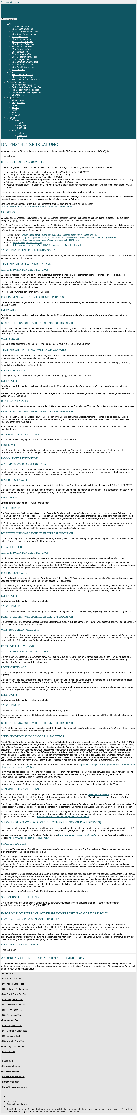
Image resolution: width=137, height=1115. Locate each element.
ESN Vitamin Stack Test (23, 64)
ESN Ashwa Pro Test (21, 26)
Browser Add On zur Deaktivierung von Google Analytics (63, 816)
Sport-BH (21, 128)
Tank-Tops (22, 135)
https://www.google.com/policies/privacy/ (29, 838)
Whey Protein (18, 100)
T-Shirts (20, 123)
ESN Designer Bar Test (22, 41)
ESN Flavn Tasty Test (22, 46)
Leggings (21, 125)
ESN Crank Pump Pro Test (24, 34)
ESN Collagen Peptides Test (25, 31)
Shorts (20, 138)
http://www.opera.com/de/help (27, 242)
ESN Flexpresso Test (21, 49)
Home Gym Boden (10, 1082)
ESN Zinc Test (18, 69)
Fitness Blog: (7, 1061)
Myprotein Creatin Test (22, 74)
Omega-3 (16, 115)
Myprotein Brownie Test (23, 77)
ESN (9, 24)
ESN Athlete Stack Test (22, 29)
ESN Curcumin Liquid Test (24, 39)
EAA (14, 112)
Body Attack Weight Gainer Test (27, 87)
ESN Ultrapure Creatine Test (25, 62)
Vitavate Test (18, 95)
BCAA (14, 110)
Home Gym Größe (10, 1071)
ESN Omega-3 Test (21, 59)
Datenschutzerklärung (16, 1104)
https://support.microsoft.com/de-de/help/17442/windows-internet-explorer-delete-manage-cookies (69, 237)
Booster (15, 105)
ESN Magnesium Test (22, 54)
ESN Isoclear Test (20, 51)
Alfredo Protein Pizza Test (24, 84)
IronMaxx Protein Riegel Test (25, 90)
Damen (15, 120)
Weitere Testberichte (16, 82)
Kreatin (15, 107)
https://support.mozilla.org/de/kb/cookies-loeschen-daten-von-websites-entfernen (60, 235)
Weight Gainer (18, 102)
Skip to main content (11, 2)
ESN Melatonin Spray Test (24, 57)
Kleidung (11, 117)
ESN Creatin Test (20, 36)
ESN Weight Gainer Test (23, 67)
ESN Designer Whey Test (23, 44)
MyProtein (11, 72)
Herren (15, 130)
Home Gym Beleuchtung (13, 1076)
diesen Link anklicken (98, 794)
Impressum (11, 1101)
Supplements (13, 97)
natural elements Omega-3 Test (26, 92)
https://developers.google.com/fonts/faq (77, 835)
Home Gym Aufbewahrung (14, 1087)
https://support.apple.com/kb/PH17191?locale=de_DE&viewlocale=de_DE (48, 245)
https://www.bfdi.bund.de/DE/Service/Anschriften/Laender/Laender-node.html (38, 206)
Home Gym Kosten (11, 1066)
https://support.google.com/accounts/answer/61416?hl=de (50, 240)
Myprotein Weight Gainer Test (26, 79)
